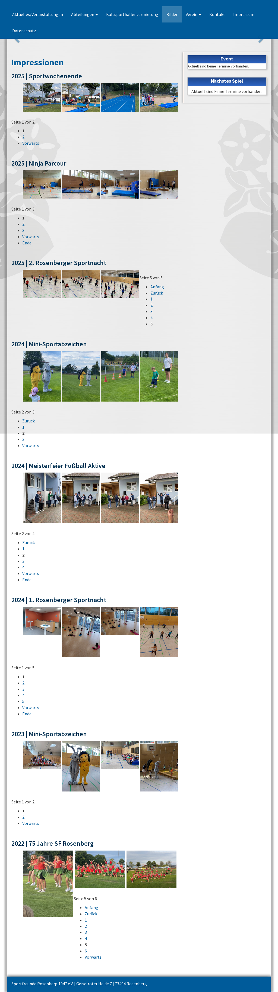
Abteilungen (84, 14)
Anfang (157, 286)
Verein (193, 14)
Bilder (171, 14)
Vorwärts (30, 143)
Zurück (156, 293)
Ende (26, 242)
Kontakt (217, 14)
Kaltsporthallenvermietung (132, 14)
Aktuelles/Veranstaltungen (37, 14)
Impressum (243, 14)
